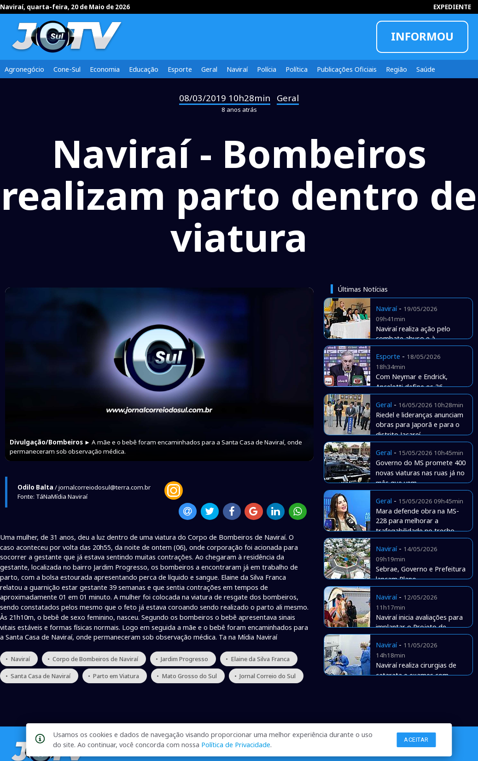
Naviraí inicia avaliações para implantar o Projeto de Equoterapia (419, 627)
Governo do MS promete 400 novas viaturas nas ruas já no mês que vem (421, 472)
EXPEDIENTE (452, 7)
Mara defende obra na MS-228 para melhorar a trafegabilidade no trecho (417, 521)
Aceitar (416, 739)
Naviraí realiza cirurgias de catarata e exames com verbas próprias (416, 675)
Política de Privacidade (235, 744)
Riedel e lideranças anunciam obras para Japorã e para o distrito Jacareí (419, 424)
